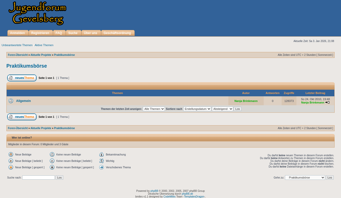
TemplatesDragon (194, 196)
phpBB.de (187, 193)
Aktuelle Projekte (40, 55)
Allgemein (23, 101)
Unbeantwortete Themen (17, 45)
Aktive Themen (44, 45)
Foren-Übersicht (18, 55)
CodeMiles (170, 196)
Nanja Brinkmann (246, 100)
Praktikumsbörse (64, 55)
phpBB (154, 191)
